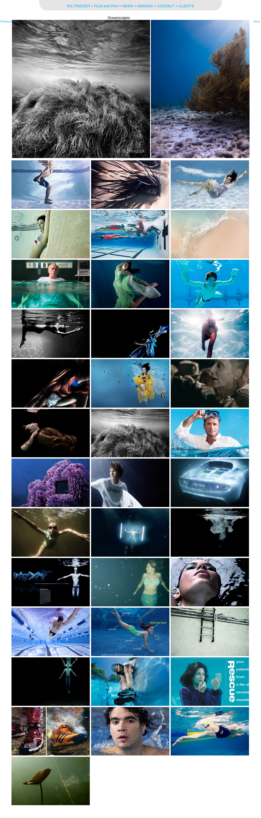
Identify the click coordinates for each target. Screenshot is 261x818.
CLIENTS (186, 6)
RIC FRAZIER (78, 6)
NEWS (127, 6)
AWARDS (145, 6)
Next (257, 21)
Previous (5, 21)
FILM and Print (106, 6)
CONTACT (165, 6)
